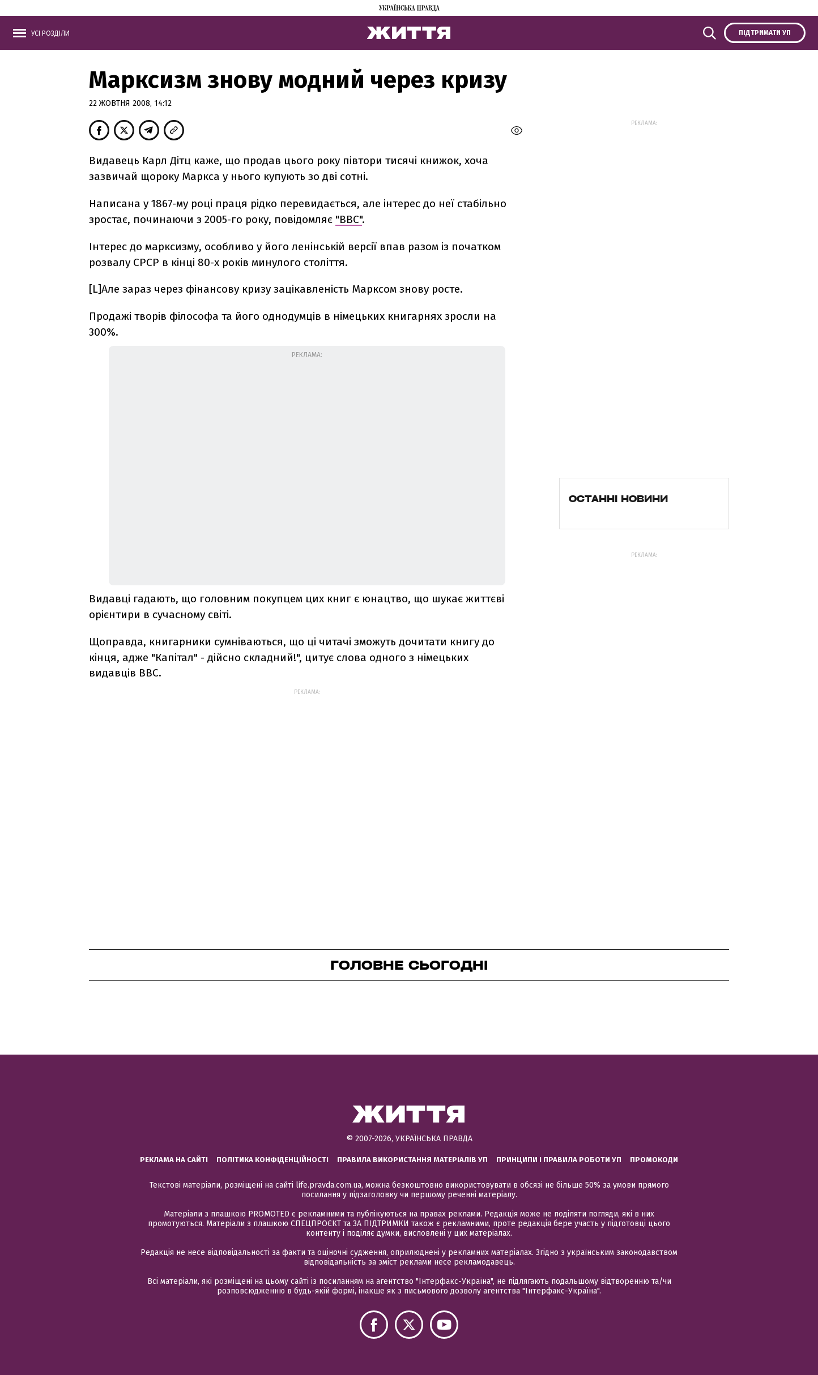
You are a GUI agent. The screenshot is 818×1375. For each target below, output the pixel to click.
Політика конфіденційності (272, 1159)
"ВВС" (348, 219)
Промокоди (654, 1159)
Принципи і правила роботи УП (558, 1159)
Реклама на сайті (174, 1159)
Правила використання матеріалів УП (412, 1159)
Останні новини (618, 498)
